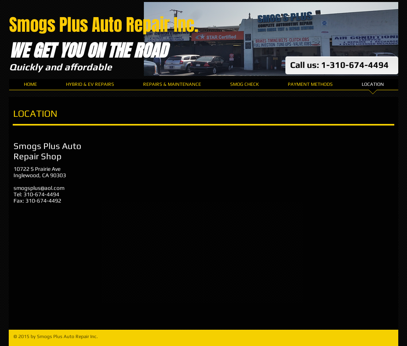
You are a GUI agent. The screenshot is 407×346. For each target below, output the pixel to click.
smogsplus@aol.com (39, 188)
